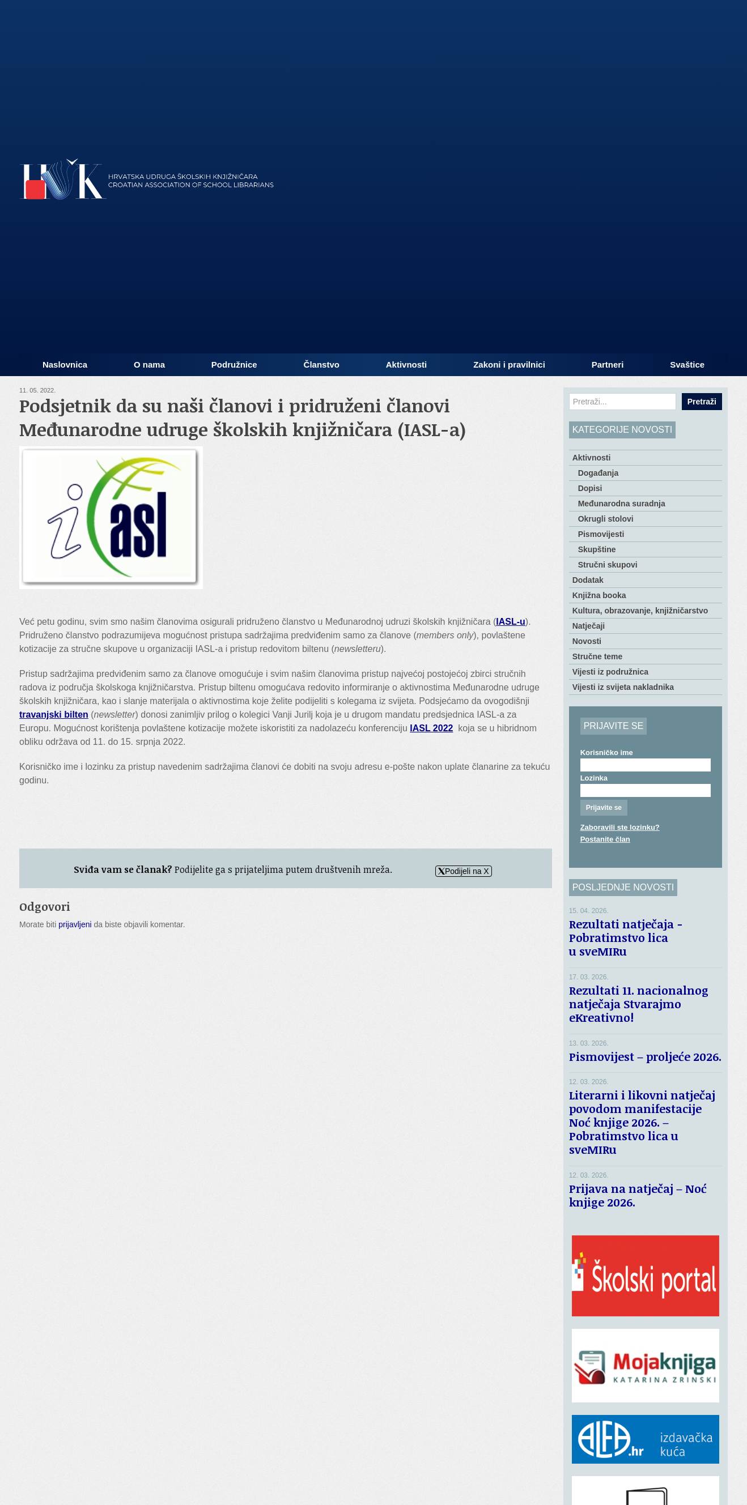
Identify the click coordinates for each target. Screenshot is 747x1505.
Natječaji (588, 625)
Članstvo (321, 364)
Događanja (598, 472)
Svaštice (687, 364)
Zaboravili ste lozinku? (620, 827)
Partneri (608, 364)
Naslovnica (65, 364)
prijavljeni (74, 924)
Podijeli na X (463, 871)
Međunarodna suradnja (621, 503)
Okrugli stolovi (606, 518)
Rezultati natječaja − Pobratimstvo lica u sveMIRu (625, 937)
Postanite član (605, 839)
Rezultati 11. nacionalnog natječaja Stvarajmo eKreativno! (638, 1003)
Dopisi (590, 488)
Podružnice (234, 364)
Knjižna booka (599, 595)
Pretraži (701, 401)
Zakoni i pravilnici (509, 364)
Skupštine (597, 549)
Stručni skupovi (608, 564)
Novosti (586, 641)
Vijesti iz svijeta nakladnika (623, 687)
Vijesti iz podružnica (610, 671)
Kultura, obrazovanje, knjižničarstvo (640, 610)
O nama (149, 364)
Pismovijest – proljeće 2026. (645, 1056)
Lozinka (594, 778)
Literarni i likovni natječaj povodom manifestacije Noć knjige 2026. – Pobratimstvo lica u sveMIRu (642, 1122)
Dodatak (588, 580)
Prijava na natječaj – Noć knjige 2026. (638, 1195)
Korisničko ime (606, 752)
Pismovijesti (601, 534)
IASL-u (510, 621)
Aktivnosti (406, 364)
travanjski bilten (53, 714)
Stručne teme (597, 656)
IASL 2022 (431, 728)
